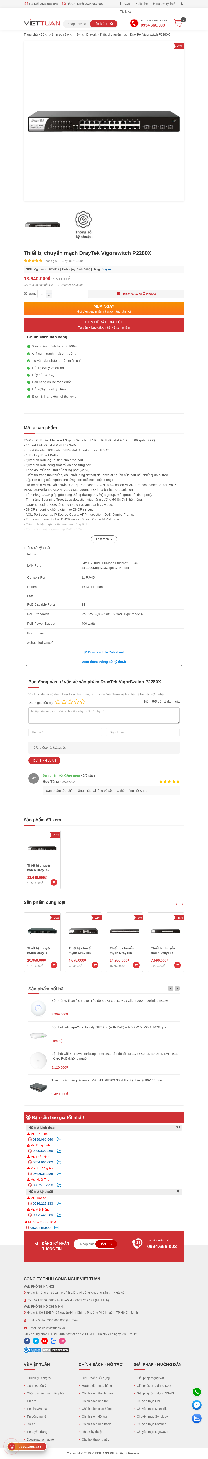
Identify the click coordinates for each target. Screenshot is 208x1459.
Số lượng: (30, 293)
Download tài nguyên (40, 1439)
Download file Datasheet (104, 652)
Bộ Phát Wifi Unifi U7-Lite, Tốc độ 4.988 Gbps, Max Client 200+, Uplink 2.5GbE (109, 1000)
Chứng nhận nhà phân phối (44, 1393)
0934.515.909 (40, 1227)
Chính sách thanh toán (96, 1393)
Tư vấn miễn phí (156, 1244)
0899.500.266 (43, 1151)
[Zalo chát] (197, 1418)
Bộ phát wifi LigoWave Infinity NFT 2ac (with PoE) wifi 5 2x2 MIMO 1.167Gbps (108, 1027)
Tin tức (30, 1401)
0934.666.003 (43, 1162)
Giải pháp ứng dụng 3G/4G (154, 1393)
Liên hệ (141, 3)
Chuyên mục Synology (151, 1416)
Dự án (29, 1424)
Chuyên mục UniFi (148, 1401)
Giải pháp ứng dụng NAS (152, 1385)
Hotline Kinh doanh (148, 23)
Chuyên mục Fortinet (150, 1424)
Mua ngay (104, 308)
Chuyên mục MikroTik (150, 1408)
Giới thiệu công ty (37, 1378)
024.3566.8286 (44, 1300)
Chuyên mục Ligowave (151, 1432)
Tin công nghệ (35, 1416)
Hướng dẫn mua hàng (95, 1385)
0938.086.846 (43, 1139)
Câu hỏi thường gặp (94, 1439)
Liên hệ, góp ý (35, 1385)
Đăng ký (106, 1244)
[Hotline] (197, 1392)
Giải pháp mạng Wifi (149, 1378)
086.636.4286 (43, 1173)
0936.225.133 (43, 1203)
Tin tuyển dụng (35, 1432)
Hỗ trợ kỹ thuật (164, 3)
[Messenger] (197, 1405)
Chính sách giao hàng (95, 1408)
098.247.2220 (43, 1185)
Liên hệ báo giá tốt (104, 325)
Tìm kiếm (103, 23)
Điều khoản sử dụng (94, 1378)
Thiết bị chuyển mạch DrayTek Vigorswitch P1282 (42, 952)
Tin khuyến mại (35, 1408)
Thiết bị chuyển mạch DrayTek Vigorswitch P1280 (83, 952)
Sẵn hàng (83, 269)
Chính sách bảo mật (94, 1401)
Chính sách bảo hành (95, 1424)
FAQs (125, 3)
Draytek (106, 269)
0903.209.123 (84, 1300)
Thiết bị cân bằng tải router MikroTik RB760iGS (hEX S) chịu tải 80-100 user (107, 1080)
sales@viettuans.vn (51, 1328)
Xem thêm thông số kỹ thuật (104, 662)
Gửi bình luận (44, 760)
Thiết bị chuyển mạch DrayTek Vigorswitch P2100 (124, 952)
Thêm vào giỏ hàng (136, 293)
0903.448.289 (43, 1215)
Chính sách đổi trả (93, 1416)
